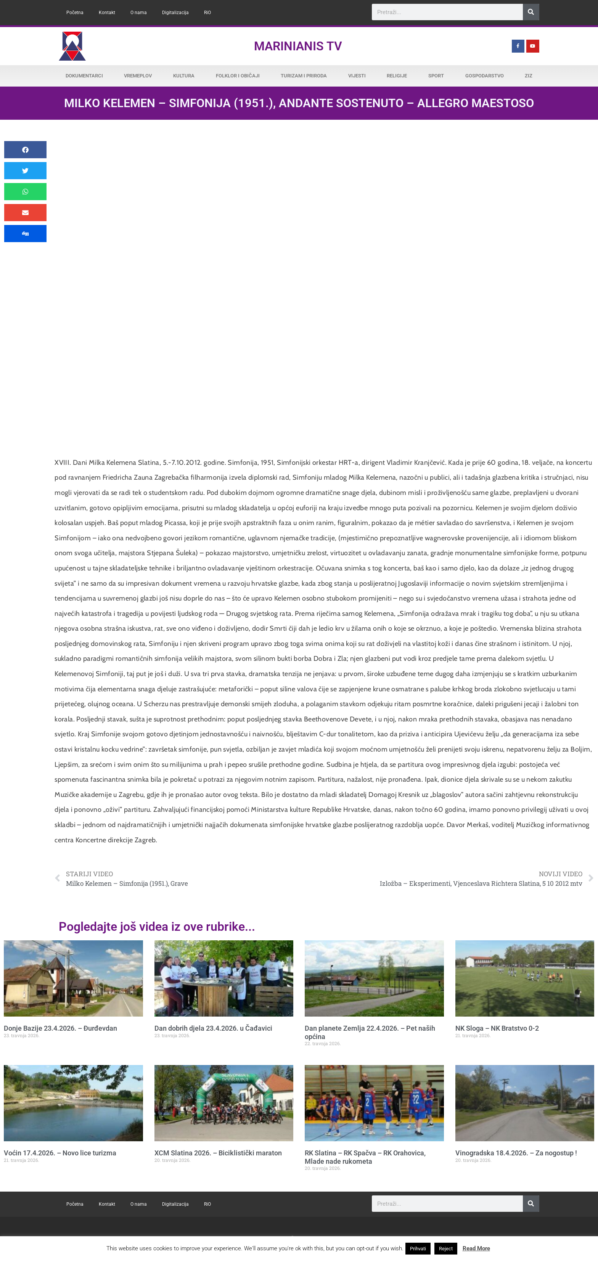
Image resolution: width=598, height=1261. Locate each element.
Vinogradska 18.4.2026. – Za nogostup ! (516, 1153)
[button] (25, 149)
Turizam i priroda (304, 76)
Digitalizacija (175, 12)
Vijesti (357, 76)
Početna (75, 12)
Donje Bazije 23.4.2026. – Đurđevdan (60, 1028)
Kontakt (107, 12)
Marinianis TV (298, 46)
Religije (397, 76)
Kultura (184, 76)
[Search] (531, 12)
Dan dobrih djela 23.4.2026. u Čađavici (213, 1028)
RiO (207, 12)
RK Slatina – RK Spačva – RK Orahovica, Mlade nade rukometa (365, 1157)
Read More (476, 1248)
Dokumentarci (84, 76)
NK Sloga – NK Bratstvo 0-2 (497, 1028)
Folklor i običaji (238, 76)
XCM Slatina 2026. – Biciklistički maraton (218, 1153)
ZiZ (528, 76)
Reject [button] (446, 1248)
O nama (138, 12)
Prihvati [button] (418, 1248)
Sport (436, 76)
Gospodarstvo (484, 76)
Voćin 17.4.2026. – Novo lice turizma (60, 1153)
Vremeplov (138, 76)
